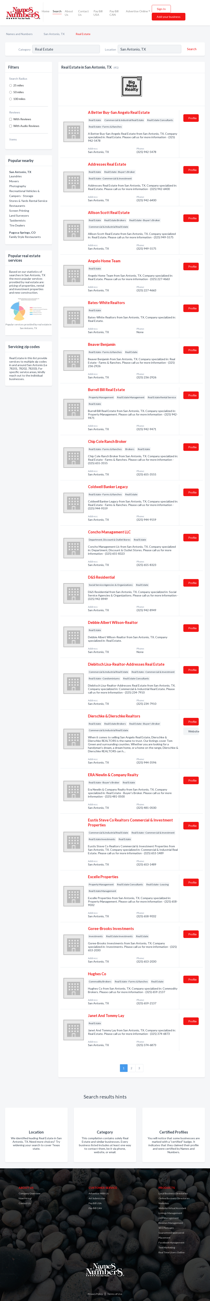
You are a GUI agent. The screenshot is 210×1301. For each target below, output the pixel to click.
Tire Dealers (17, 225)
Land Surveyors (19, 215)
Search (57, 11)
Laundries (15, 176)
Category (24, 49)
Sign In (161, 9)
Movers (14, 181)
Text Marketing (167, 1247)
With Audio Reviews (26, 126)
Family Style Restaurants (25, 237)
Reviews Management (171, 1222)
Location (110, 49)
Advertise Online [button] (137, 11)
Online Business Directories (174, 1198)
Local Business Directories (173, 1193)
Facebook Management (171, 1242)
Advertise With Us (99, 1193)
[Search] (191, 49)
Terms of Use (114, 1293)
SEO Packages (166, 1227)
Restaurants (17, 205)
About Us (69, 12)
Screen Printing (19, 210)
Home (45, 11)
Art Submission (97, 1198)
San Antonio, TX (54, 34)
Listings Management (170, 1213)
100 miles (19, 99)
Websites (164, 1203)
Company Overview (29, 1193)
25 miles (18, 85)
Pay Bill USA (98, 12)
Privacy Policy (95, 1293)
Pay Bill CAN (114, 12)
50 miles (18, 92)
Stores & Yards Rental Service (28, 201)
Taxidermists (17, 220)
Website (193, 731)
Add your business (168, 16)
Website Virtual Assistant (172, 1208)
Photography (17, 186)
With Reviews (22, 119)
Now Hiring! (25, 1198)
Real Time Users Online (172, 1252)
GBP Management (169, 1218)
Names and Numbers (19, 34)
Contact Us (83, 12)
